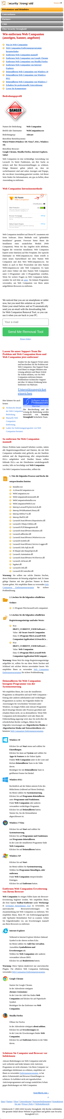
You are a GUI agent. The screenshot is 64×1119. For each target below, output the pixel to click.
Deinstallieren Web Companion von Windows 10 (27, 71)
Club (4, 24)
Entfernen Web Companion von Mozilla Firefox (27, 61)
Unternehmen (8, 14)
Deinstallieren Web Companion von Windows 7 (26, 82)
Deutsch (58, 3)
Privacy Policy (25, 339)
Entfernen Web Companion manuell (22, 55)
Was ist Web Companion (16, 44)
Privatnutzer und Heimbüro (15, 9)
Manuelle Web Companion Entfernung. (12, 421)
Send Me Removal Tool (25, 332)
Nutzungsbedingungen (42, 1101)
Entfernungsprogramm (29, 1073)
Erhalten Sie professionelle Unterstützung (24, 85)
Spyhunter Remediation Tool (18, 906)
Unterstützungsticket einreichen (32, 391)
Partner (9, 1101)
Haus (3, 1101)
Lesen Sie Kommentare (16, 88)
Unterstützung (25, 1101)
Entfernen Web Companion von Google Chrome (27, 58)
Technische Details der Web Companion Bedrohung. (14, 411)
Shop (16, 1101)
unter (26, 280)
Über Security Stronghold (14, 29)
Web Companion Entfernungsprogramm (26, 731)
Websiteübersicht (42, 1104)
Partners (6, 19)
